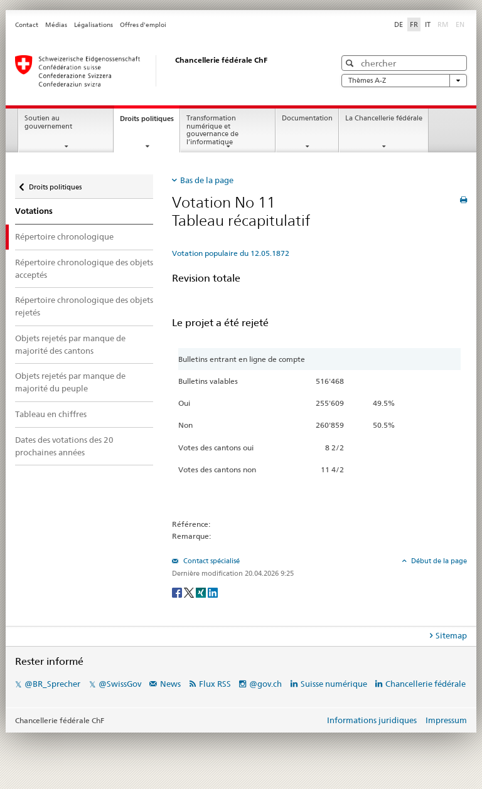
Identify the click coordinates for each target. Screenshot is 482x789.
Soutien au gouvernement (48, 122)
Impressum (446, 720)
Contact (26, 24)
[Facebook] (178, 591)
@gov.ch (265, 684)
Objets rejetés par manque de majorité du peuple (70, 382)
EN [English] (460, 24)
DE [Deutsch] (398, 24)
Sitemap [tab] (451, 635)
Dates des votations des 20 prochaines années (64, 446)
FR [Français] (414, 24)
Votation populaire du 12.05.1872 (230, 253)
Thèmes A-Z (404, 81)
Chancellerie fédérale (425, 684)
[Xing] (202, 591)
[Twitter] (190, 591)
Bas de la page (206, 180)
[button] (351, 63)
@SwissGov (120, 684)
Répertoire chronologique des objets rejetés (84, 306)
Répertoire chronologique (64, 236)
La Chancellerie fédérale (383, 118)
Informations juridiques (372, 720)
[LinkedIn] (213, 591)
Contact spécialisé (210, 560)
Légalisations (93, 24)
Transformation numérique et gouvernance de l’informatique (212, 130)
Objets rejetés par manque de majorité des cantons (70, 344)
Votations (34, 211)
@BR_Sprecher (52, 684)
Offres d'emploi (143, 24)
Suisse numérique (335, 684)
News (170, 684)
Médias (56, 24)
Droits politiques (149, 122)
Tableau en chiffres (51, 414)
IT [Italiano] (428, 24)
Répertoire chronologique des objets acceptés (84, 268)
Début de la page (438, 560)
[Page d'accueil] (162, 71)
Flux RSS (215, 684)
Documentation (307, 118)
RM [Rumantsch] (443, 24)
